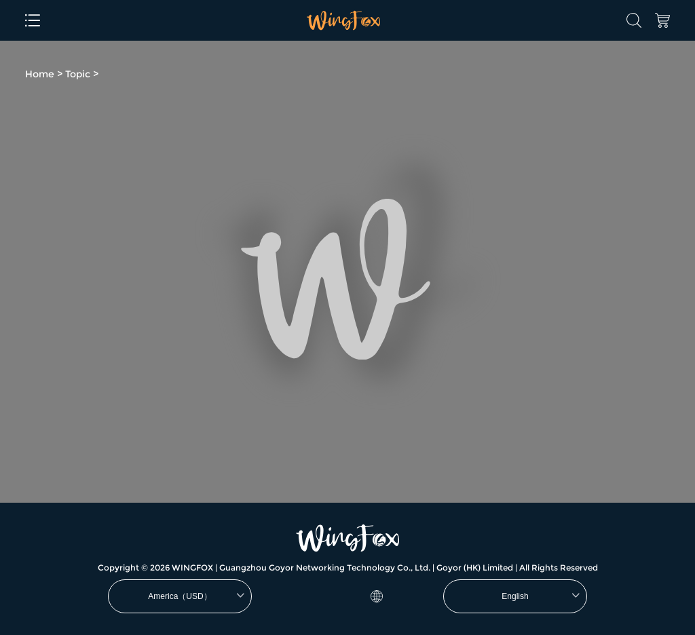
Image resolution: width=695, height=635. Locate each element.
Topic (77, 74)
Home (39, 74)
